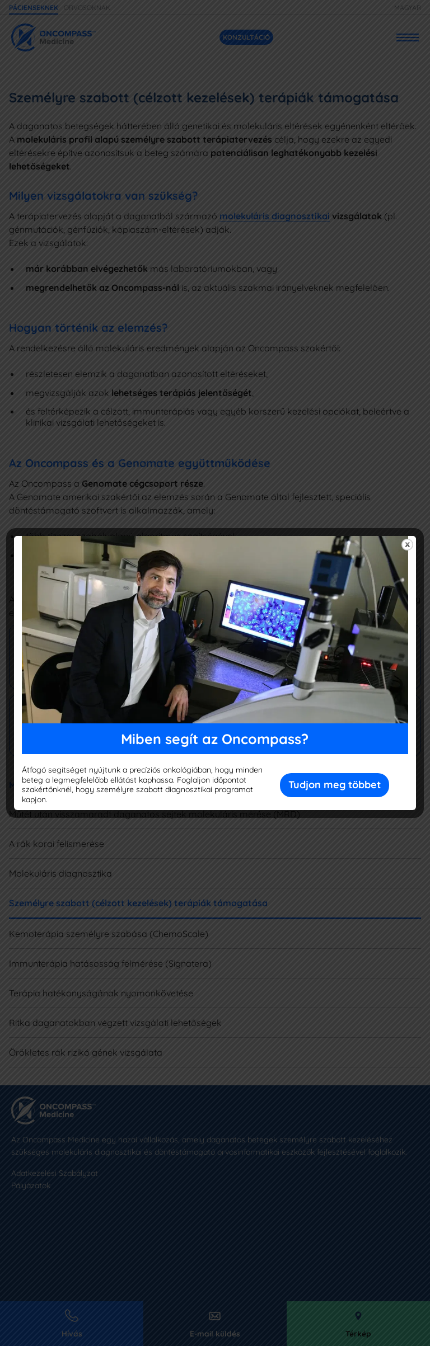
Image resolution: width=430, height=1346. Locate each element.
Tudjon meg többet (334, 784)
